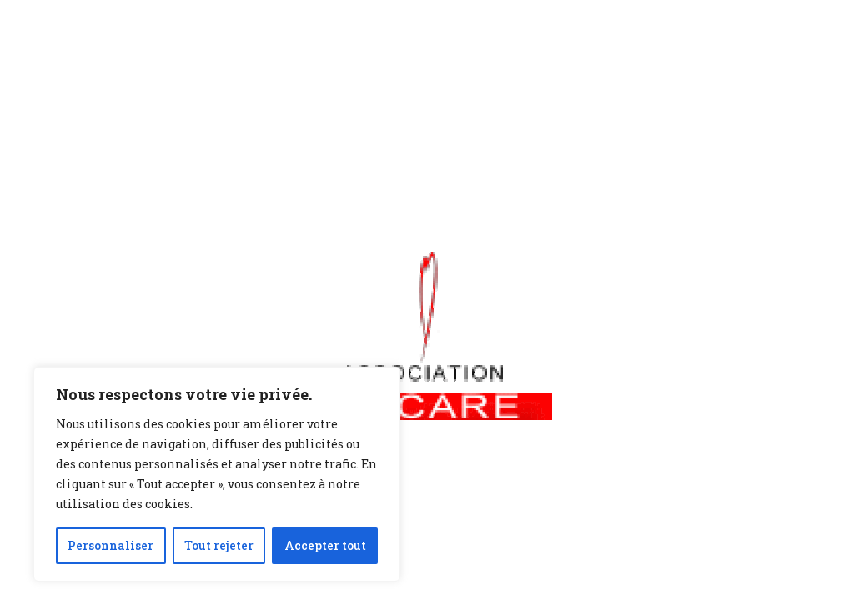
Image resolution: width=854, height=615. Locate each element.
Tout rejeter (219, 545)
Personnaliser (110, 545)
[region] (216, 474)
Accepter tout (325, 545)
